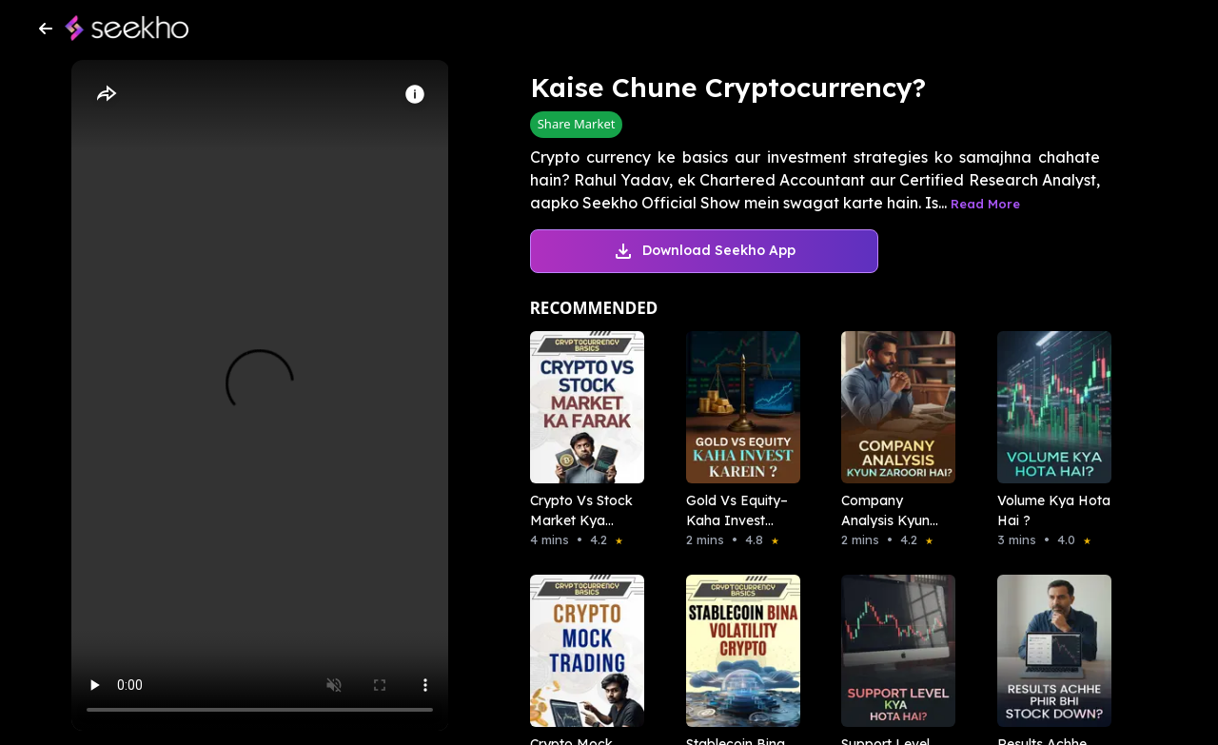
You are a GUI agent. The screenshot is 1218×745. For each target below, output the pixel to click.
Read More (985, 203)
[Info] (415, 94)
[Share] (106, 94)
